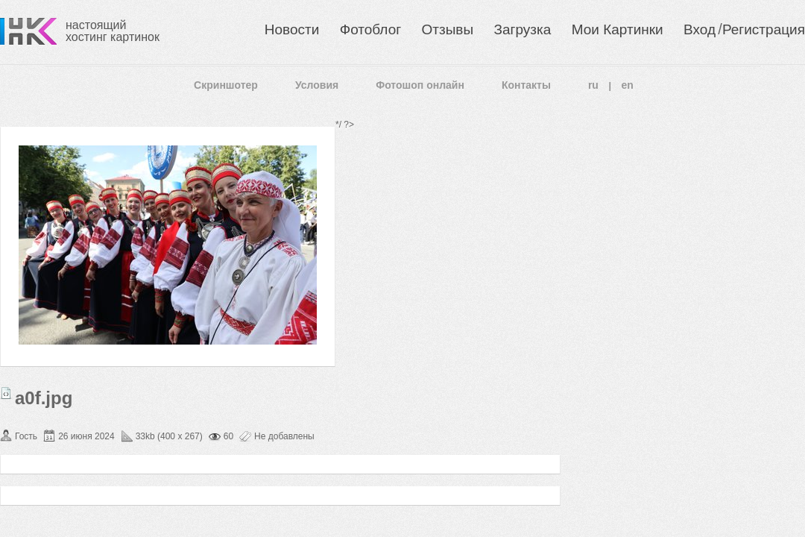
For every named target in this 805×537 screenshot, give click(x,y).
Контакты (526, 85)
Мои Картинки (617, 29)
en (628, 85)
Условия (316, 85)
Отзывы (448, 29)
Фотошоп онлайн (420, 85)
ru (593, 85)
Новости (292, 29)
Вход (700, 29)
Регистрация (763, 29)
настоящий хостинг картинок (113, 31)
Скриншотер (226, 85)
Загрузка (522, 29)
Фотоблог (370, 29)
